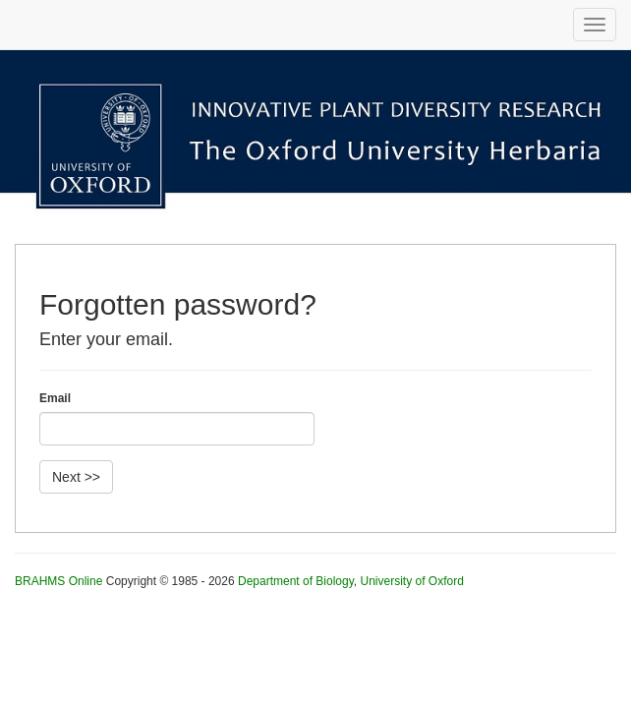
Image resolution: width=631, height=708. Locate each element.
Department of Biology (296, 581)
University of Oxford (411, 581)
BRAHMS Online (58, 581)
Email (55, 398)
